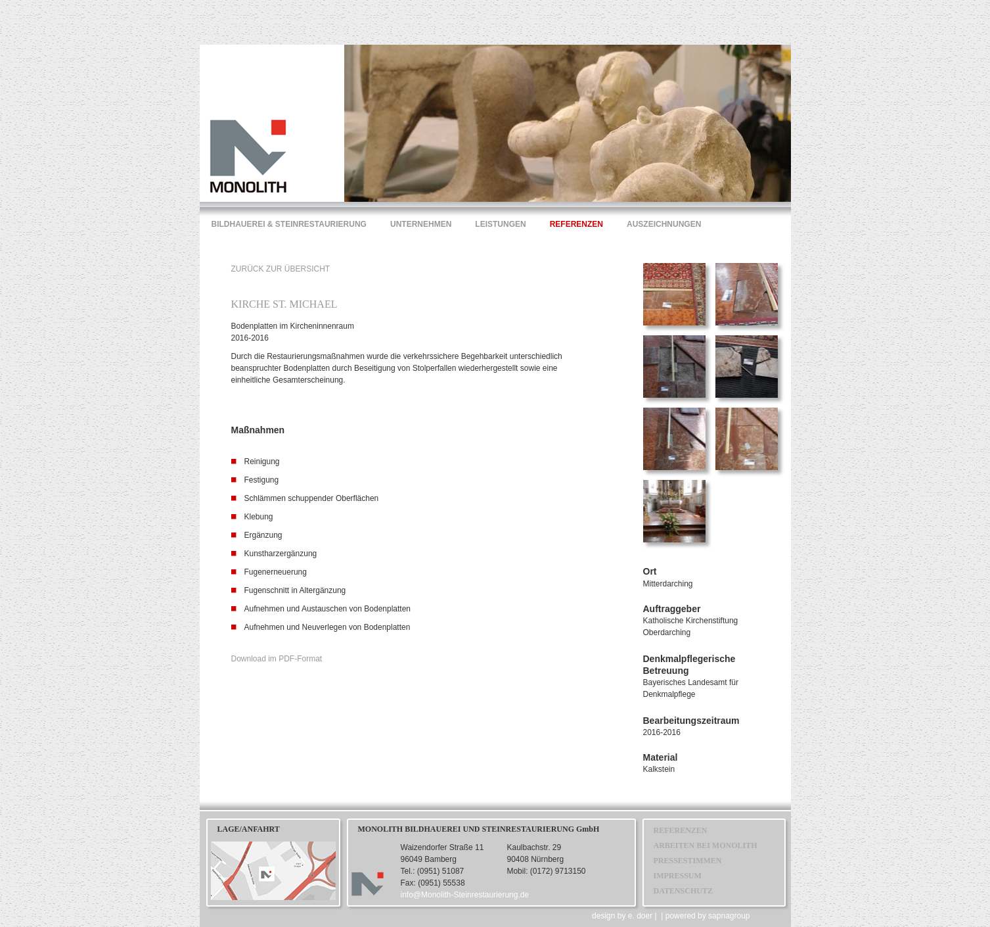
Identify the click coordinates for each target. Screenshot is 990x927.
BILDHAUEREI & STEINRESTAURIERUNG (289, 224)
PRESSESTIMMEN (688, 860)
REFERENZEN (576, 224)
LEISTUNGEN (500, 224)
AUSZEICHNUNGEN (664, 224)
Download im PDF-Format (277, 658)
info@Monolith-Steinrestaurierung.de (465, 894)
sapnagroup (729, 915)
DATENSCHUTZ (683, 890)
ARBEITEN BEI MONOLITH (705, 845)
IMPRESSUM (678, 875)
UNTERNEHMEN (420, 224)
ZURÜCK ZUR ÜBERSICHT (280, 268)
